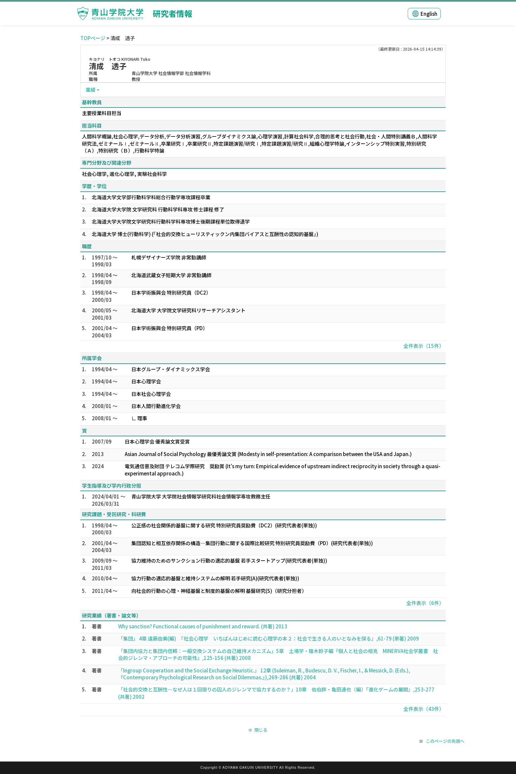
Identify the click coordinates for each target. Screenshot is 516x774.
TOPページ (92, 38)
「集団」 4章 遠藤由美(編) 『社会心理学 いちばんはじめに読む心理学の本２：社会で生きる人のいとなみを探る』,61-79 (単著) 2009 (268, 638)
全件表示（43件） (423, 708)
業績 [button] (90, 89)
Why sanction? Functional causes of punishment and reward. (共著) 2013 (202, 626)
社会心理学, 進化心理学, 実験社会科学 (124, 173)
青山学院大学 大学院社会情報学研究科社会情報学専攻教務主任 (201, 496)
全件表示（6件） (425, 602)
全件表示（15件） (423, 345)
